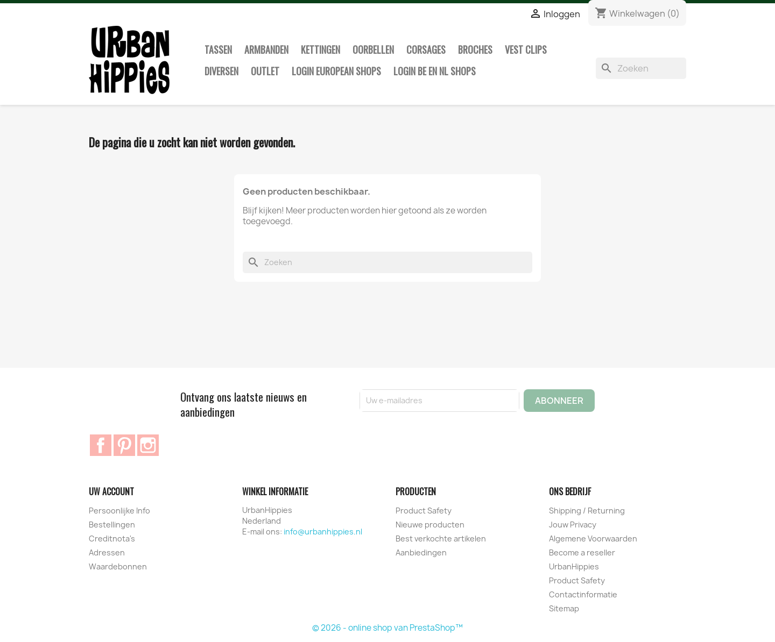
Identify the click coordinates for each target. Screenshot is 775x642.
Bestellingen (112, 524)
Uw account (111, 491)
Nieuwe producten (430, 524)
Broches (475, 49)
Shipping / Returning (587, 510)
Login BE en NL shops (434, 71)
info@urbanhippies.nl (323, 531)
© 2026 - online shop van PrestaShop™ (387, 627)
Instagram (148, 445)
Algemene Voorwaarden (593, 538)
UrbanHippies (574, 566)
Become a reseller (582, 552)
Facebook (100, 445)
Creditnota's (112, 538)
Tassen (218, 49)
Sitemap (564, 608)
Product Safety (424, 510)
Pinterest (124, 445)
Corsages (426, 49)
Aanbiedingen (421, 552)
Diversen (221, 71)
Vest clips (526, 49)
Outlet (265, 71)
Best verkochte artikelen (441, 538)
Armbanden (266, 49)
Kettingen (320, 49)
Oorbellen (373, 49)
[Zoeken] (641, 68)
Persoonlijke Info (119, 510)
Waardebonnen (118, 566)
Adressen (107, 552)
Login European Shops (336, 71)
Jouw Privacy (572, 524)
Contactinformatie (583, 594)
